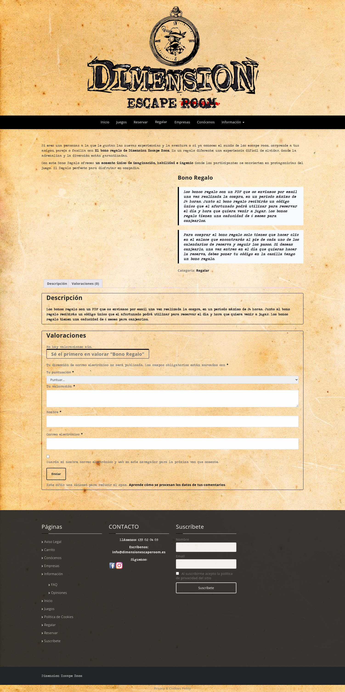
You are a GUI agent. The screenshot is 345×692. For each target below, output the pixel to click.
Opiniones (59, 592)
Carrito (49, 550)
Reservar (141, 122)
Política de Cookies (59, 617)
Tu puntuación (60, 372)
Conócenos (206, 122)
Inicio (105, 122)
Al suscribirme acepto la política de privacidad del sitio (204, 575)
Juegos (121, 122)
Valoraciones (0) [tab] (85, 283)
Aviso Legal (53, 541)
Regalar (161, 122)
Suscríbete (52, 641)
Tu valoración (60, 386)
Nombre (54, 412)
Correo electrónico (64, 434)
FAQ (54, 584)
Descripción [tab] (57, 283)
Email (180, 556)
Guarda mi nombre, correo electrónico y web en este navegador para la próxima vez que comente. (132, 462)
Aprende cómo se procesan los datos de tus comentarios (177, 485)
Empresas (182, 122)
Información (233, 122)
